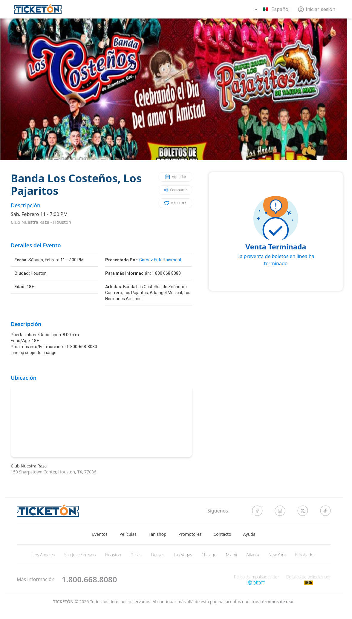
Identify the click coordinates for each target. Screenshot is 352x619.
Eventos (100, 534)
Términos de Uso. (277, 601)
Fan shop (157, 534)
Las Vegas (183, 555)
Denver (157, 555)
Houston (62, 222)
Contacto (222, 534)
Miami (231, 555)
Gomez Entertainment (160, 259)
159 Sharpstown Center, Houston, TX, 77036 (53, 472)
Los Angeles (44, 555)
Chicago (209, 555)
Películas (128, 534)
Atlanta (253, 555)
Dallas (136, 555)
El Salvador (305, 555)
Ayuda (249, 534)
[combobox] (272, 9)
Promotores (190, 534)
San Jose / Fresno (80, 555)
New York (277, 555)
